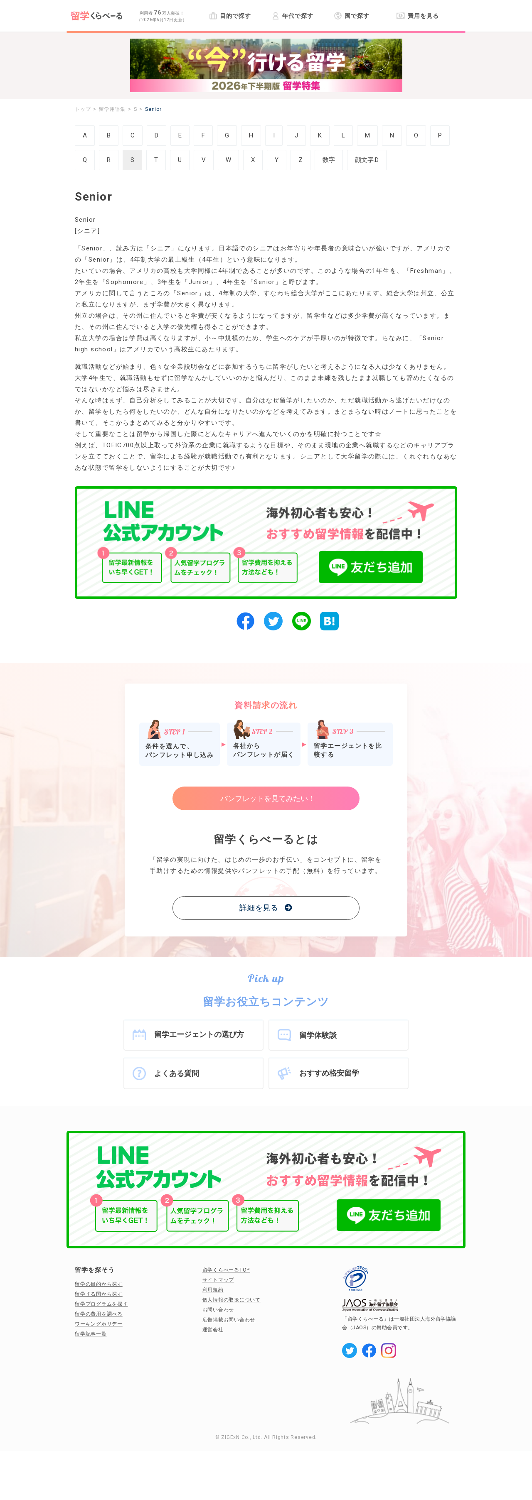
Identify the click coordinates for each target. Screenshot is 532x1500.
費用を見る (417, 16)
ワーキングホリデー (99, 1324)
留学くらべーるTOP (226, 1270)
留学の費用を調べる (99, 1314)
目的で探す (230, 16)
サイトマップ (218, 1280)
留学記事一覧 (91, 1334)
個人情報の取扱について (231, 1300)
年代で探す (292, 16)
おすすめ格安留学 (329, 1073)
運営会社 (213, 1330)
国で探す (351, 16)
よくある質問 (176, 1073)
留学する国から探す (99, 1294)
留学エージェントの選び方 (199, 1034)
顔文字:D (367, 160)
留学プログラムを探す (101, 1304)
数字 (329, 160)
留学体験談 (318, 1035)
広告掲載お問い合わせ (229, 1320)
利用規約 (213, 1290)
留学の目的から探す (99, 1284)
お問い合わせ (218, 1310)
